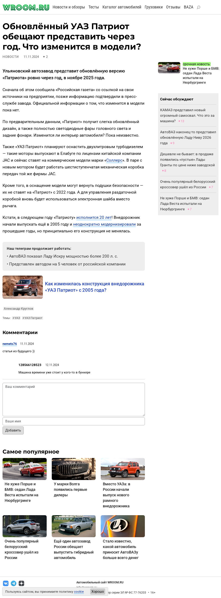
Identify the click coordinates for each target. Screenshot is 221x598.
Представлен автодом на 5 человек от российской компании (67, 264)
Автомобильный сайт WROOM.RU (99, 582)
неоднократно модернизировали (104, 224)
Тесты (93, 7)
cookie (79, 592)
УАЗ (16, 318)
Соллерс (114, 160)
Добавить (13, 430)
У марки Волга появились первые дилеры (70, 489)
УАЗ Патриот (32, 318)
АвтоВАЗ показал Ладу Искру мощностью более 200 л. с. (63, 256)
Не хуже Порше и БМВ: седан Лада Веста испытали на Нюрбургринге (184, 203)
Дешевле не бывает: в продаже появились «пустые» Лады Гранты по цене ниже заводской (187, 159)
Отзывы (173, 7)
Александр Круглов (18, 309)
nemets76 (10, 344)
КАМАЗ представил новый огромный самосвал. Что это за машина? (187, 115)
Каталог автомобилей (121, 7)
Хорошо (97, 592)
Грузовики (154, 7)
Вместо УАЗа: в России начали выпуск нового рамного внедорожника (116, 495)
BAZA (188, 7)
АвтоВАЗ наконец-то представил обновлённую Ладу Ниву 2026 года (188, 137)
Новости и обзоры (69, 7)
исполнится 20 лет (94, 217)
